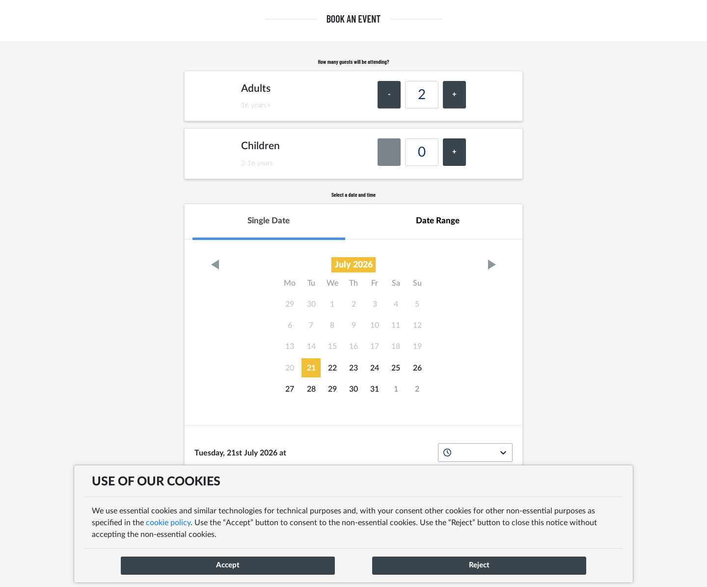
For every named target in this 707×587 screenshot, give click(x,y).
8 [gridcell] (332, 325)
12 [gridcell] (417, 325)
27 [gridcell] (289, 389)
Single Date (268, 220)
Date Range (438, 220)
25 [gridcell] (395, 368)
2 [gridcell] (354, 304)
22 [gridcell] (332, 368)
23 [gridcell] (353, 368)
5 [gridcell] (417, 304)
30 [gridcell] (311, 304)
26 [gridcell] (417, 368)
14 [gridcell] (311, 346)
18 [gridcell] (395, 346)
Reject (479, 565)
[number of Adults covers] (421, 94)
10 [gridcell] (374, 325)
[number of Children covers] (421, 152)
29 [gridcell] (289, 304)
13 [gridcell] (289, 346)
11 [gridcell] (395, 325)
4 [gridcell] (396, 304)
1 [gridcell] (332, 304)
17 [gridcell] (374, 346)
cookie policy (167, 523)
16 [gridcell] (353, 346)
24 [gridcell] (374, 368)
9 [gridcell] (354, 325)
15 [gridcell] (332, 346)
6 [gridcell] (290, 325)
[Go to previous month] (214, 264)
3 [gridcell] (375, 304)
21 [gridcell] (311, 368)
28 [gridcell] (311, 389)
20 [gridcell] (289, 368)
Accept (228, 565)
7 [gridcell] (311, 325)
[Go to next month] (492, 264)
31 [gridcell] (374, 389)
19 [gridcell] (417, 346)
